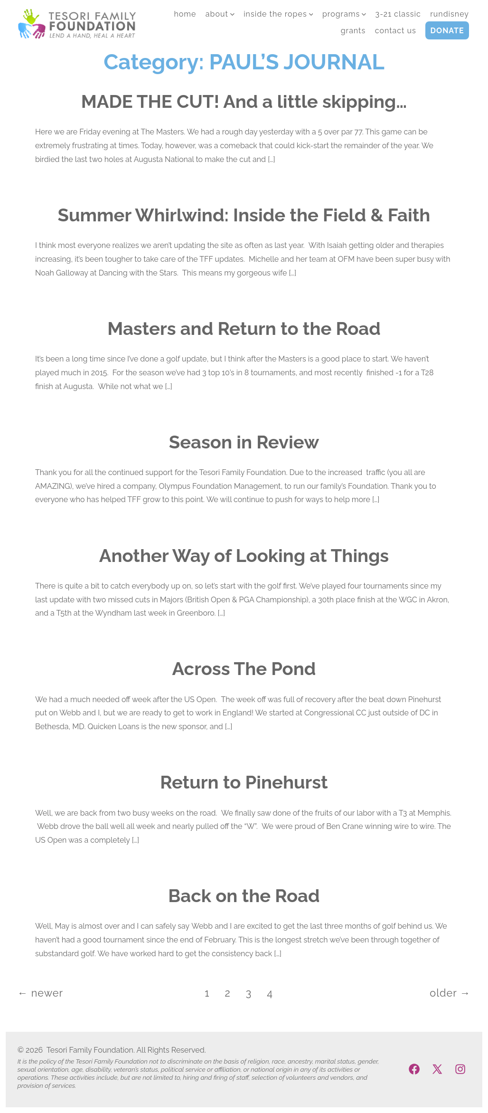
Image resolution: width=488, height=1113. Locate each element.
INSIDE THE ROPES (278, 14)
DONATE (447, 30)
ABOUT (220, 14)
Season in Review (244, 442)
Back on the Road (243, 895)
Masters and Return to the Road (244, 328)
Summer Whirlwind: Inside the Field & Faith (244, 215)
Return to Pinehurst (244, 782)
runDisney (449, 14)
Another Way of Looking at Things (244, 555)
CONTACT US (395, 30)
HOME (185, 14)
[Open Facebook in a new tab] (414, 1069)
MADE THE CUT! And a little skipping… (244, 101)
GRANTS (353, 30)
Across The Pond (244, 668)
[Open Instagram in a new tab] (460, 1069)
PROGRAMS (344, 14)
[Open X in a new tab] (437, 1069)
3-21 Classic (398, 14)
